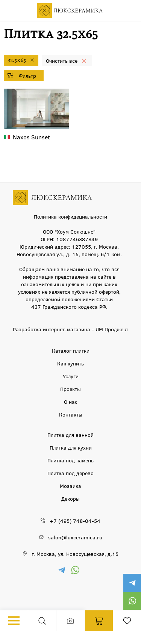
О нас (70, 401)
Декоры (70, 498)
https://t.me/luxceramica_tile (132, 583)
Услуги (71, 376)
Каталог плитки (70, 350)
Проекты (70, 388)
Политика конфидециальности (70, 216)
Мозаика (70, 485)
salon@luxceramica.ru (75, 537)
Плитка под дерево (70, 473)
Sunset (31, 137)
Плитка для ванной (70, 434)
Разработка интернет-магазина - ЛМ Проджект (70, 329)
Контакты (70, 414)
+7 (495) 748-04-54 (75, 520)
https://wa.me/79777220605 (132, 601)
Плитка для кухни (71, 447)
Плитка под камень (70, 460)
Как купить (70, 363)
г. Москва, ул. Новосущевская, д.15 (75, 553)
